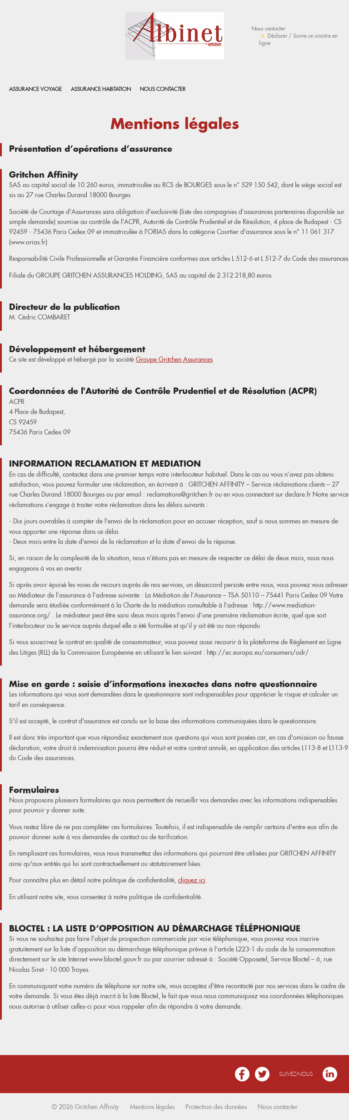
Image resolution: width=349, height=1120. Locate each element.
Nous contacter (268, 28)
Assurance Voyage (35, 88)
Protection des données (216, 1107)
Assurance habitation (101, 88)
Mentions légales (152, 1107)
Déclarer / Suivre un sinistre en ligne (298, 39)
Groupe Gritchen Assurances (174, 359)
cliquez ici (191, 880)
